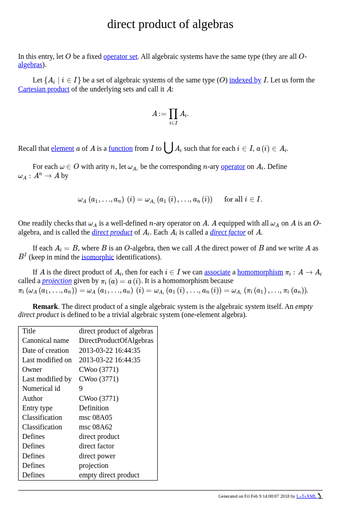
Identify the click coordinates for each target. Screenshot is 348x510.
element (62, 148)
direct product (112, 232)
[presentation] (68, 56)
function (121, 148)
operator (233, 166)
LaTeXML (309, 496)
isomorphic (98, 256)
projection (57, 281)
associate (217, 272)
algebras (30, 64)
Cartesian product (43, 89)
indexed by (245, 80)
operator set (120, 56)
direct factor (228, 232)
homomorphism (260, 272)
